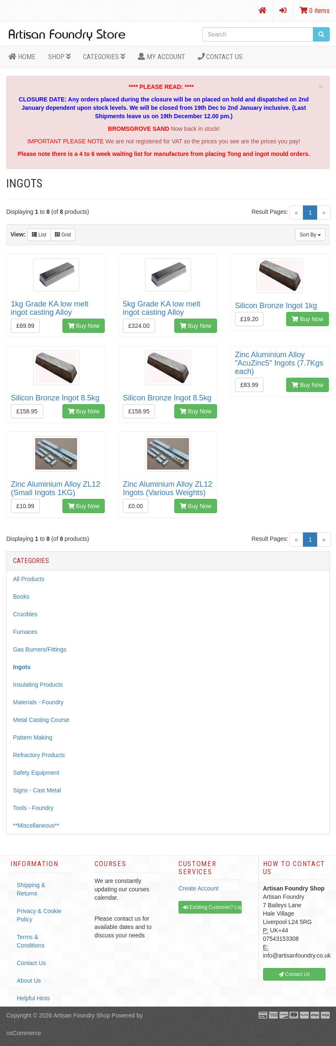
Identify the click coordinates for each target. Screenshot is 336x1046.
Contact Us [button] (294, 974)
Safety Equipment (36, 772)
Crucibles (25, 614)
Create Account (198, 888)
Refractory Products (39, 755)
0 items (315, 10)
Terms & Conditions (30, 941)
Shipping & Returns (31, 889)
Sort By (310, 235)
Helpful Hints (33, 998)
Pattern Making (32, 737)
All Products (28, 579)
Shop (59, 56)
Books (21, 596)
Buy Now (84, 325)
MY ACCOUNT (161, 56)
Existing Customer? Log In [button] (212, 907)
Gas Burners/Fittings (40, 649)
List (39, 235)
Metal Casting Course (41, 719)
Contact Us (220, 56)
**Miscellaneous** (36, 825)
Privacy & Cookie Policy (39, 915)
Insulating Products (38, 684)
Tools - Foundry (33, 808)
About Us (29, 980)
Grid (63, 235)
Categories (104, 56)
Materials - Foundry (38, 702)
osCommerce (23, 1033)
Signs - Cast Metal (37, 790)
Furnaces (25, 631)
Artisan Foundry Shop (81, 1015)
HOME (22, 56)
